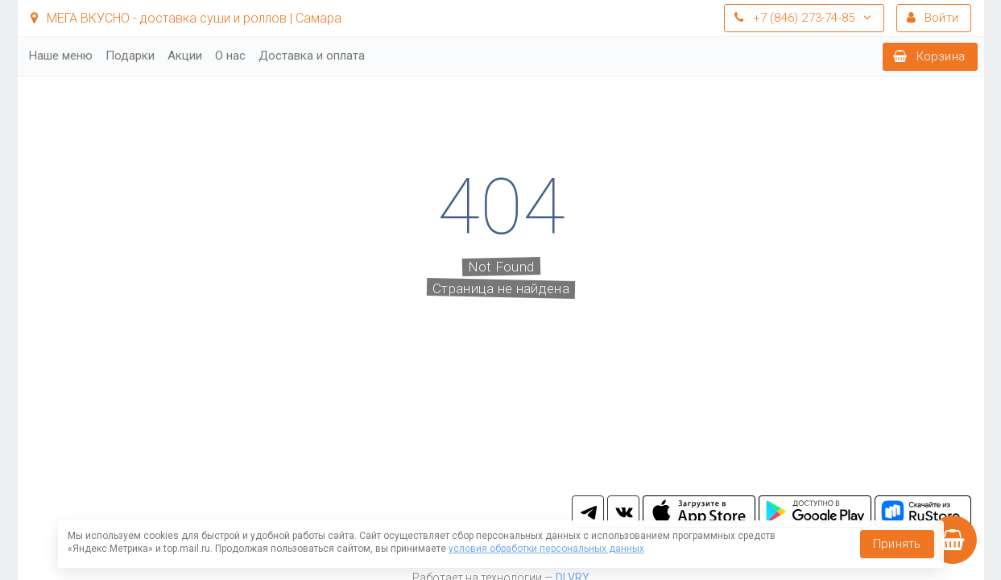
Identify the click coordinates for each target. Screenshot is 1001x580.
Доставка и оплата (312, 55)
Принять (896, 543)
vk (623, 511)
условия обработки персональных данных (546, 548)
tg (588, 511)
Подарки (130, 55)
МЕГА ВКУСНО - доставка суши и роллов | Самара (186, 18)
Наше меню (61, 55)
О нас (230, 55)
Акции (185, 55)
